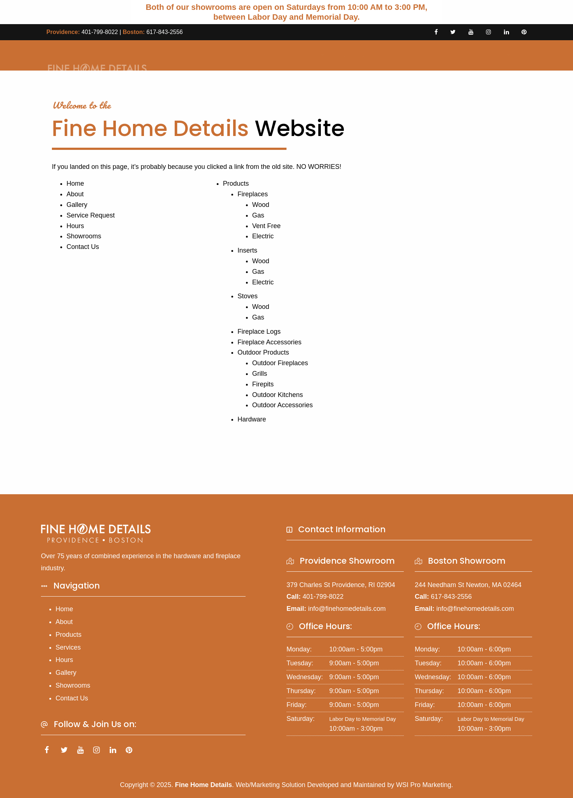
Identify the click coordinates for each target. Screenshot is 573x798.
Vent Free (266, 226)
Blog (448, 55)
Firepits (263, 384)
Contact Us (484, 55)
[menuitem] (243, 55)
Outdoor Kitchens (277, 394)
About (269, 55)
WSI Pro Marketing (423, 784)
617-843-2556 (165, 32)
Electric (263, 236)
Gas (258, 215)
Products (301, 55)
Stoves (248, 296)
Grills (259, 373)
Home (243, 55)
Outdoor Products (263, 352)
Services (68, 647)
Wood (260, 204)
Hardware (252, 419)
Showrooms (84, 236)
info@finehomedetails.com (347, 608)
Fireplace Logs (259, 331)
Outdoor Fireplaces (280, 363)
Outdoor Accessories (282, 405)
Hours (391, 55)
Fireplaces (253, 194)
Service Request (350, 55)
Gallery (420, 55)
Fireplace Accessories (269, 342)
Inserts (247, 250)
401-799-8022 (99, 32)
